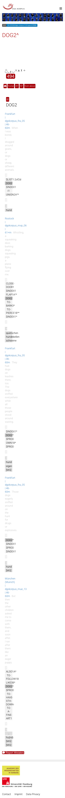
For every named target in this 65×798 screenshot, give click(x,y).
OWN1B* (11, 442)
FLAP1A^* (11, 294)
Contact (6, 794)
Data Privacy (33, 794)
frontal (11, 86)
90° (21, 86)
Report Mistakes (13, 752)
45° (16, 86)
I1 (9, 190)
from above (30, 86)
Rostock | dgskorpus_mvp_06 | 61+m (16, 225)
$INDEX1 (11, 187)
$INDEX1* (11, 316)
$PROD (10, 439)
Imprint (18, 794)
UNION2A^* (12, 194)
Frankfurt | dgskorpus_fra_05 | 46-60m (15, 120)
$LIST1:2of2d (13, 179)
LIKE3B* (10, 682)
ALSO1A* (11, 671)
